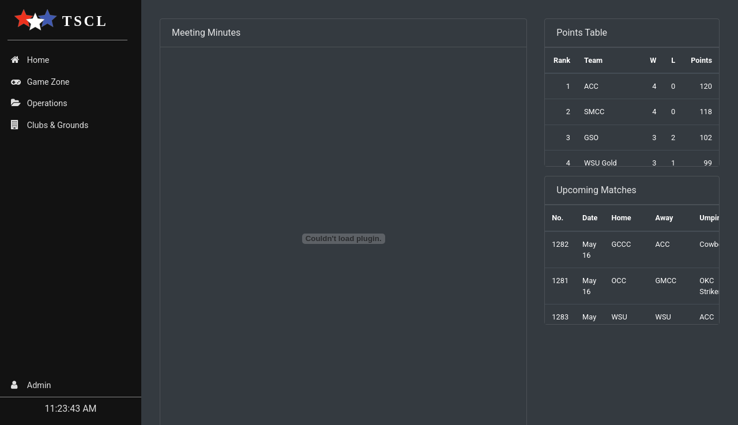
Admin (31, 385)
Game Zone (40, 82)
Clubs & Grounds (49, 125)
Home (30, 60)
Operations (39, 103)
